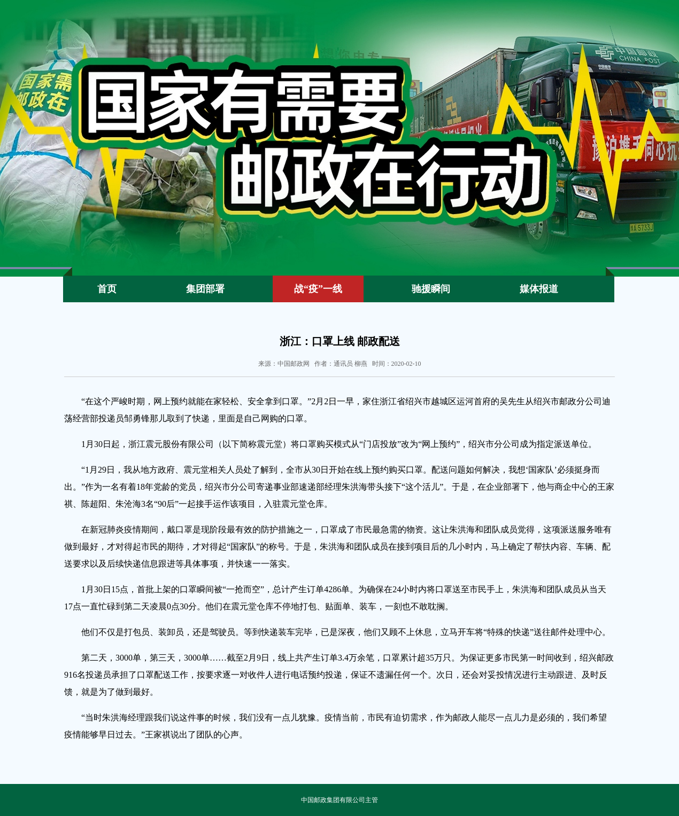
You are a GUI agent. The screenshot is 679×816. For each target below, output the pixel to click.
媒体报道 (539, 289)
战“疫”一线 (318, 289)
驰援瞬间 (431, 289)
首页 (107, 289)
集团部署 (205, 289)
